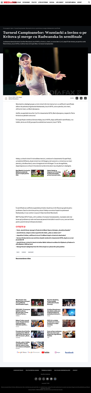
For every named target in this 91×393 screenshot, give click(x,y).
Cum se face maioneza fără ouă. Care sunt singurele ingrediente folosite (54, 334)
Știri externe (43, 2)
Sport (79, 2)
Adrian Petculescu (14, 98)
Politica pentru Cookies (32, 370)
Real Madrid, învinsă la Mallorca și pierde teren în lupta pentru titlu (23, 173)
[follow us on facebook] (69, 353)
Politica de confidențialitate (62, 370)
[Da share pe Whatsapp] (85, 98)
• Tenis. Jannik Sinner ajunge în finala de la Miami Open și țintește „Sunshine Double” (43, 230)
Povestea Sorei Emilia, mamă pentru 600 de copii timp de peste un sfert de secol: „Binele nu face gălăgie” (23, 334)
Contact (75, 370)
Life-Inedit (59, 2)
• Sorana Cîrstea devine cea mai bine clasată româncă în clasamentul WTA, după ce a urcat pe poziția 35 (45, 239)
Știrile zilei (17, 2)
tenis (18, 252)
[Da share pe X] (81, 98)
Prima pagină (6, 28)
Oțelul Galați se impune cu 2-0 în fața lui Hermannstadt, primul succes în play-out (54, 173)
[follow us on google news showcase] (34, 353)
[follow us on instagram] (57, 353)
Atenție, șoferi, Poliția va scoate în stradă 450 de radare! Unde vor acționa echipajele (23, 344)
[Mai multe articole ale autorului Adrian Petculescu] (6, 98)
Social (51, 2)
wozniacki (30, 252)
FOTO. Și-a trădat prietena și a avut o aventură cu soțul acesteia (53, 323)
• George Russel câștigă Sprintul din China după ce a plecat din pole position (40, 247)
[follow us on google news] (22, 353)
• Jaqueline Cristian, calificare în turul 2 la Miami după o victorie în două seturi (41, 235)
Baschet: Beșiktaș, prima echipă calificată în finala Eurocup (53, 302)
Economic (26, 2)
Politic (34, 2)
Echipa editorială (18, 370)
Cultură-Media (70, 2)
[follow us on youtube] (45, 353)
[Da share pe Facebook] (77, 98)
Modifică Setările (45, 374)
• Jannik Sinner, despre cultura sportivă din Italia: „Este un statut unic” (38, 233)
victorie (24, 252)
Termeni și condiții (46, 370)
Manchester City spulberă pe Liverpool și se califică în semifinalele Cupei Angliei (23, 302)
